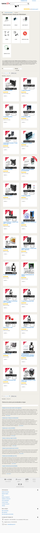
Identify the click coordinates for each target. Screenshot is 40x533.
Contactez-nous (24, 0)
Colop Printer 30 (7, 248)
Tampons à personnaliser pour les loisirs (10, 448)
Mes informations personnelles (7, 514)
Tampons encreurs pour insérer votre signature (11, 407)
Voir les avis (35, 9)
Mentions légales (5, 493)
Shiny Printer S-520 (7, 327)
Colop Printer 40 (7, 353)
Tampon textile (7, 53)
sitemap (3, 505)
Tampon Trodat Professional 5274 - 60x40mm (10, 301)
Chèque (15, 25)
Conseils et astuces (5, 503)
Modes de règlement (6, 497)
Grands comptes (5, 502)
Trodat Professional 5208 (9, 274)
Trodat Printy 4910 (25, 195)
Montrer (16, 68)
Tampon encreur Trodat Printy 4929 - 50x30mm (10, 222)
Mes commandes (5, 510)
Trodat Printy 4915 (25, 116)
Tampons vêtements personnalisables (9, 466)
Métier (7, 39)
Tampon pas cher (25, 39)
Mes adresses (4, 512)
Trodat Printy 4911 (25, 90)
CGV (3, 495)
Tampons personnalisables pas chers (9, 455)
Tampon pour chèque (26, 143)
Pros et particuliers (5, 500)
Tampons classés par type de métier (9, 438)
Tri (2, 68)
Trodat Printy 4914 (7, 195)
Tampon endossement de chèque (27, 275)
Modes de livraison (5, 491)
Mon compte (5, 508)
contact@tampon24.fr (11, 524)
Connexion (34, 0)
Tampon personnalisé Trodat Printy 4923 (28, 380)
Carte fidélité (25, 25)
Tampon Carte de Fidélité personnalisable (27, 170)
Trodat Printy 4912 (7, 116)
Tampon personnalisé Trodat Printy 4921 (10, 143)
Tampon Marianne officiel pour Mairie (28, 222)
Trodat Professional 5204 (27, 301)
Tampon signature (6, 25)
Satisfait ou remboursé (6, 498)
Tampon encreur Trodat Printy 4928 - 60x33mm (28, 249)
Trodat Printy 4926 (7, 169)
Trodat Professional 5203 (27, 327)
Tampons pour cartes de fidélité (8, 428)
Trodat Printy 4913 (7, 90)
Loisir (16, 39)
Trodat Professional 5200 (9, 380)
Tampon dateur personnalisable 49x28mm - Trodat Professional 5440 (28, 355)
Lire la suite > (8, 415)
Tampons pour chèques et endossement (10, 417)
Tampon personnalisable (8, 12)
